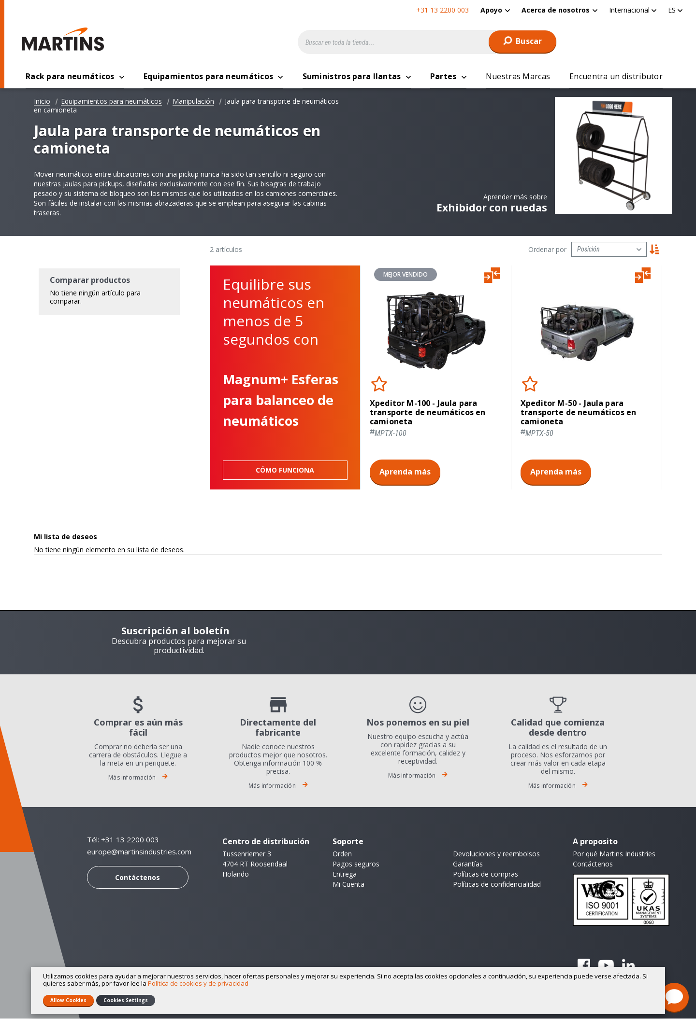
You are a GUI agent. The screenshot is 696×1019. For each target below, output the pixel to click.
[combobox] (427, 42)
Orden (342, 854)
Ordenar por (547, 249)
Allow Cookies (68, 1000)
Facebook (584, 966)
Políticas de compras (485, 874)
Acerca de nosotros (556, 9)
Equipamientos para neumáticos (111, 102)
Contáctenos (137, 877)
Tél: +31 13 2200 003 (123, 840)
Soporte (348, 842)
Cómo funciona (285, 470)
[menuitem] (495, 9)
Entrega (345, 874)
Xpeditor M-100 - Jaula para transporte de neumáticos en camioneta (427, 413)
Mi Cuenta (348, 884)
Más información (138, 778)
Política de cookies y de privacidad (198, 983)
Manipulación (193, 102)
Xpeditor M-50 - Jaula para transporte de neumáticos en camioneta (578, 413)
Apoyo (491, 9)
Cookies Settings (125, 1000)
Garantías (468, 864)
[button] (632, 9)
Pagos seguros (356, 864)
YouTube (606, 966)
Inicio (42, 102)
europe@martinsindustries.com (139, 852)
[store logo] (65, 39)
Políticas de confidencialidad (497, 884)
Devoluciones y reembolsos (496, 854)
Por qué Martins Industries (614, 854)
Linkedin (628, 966)
